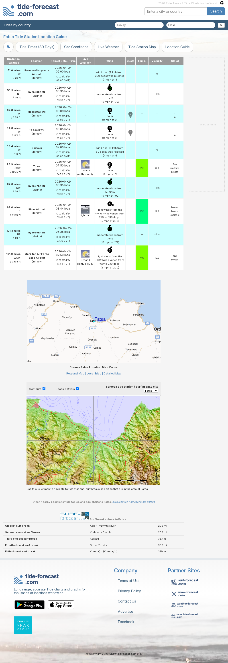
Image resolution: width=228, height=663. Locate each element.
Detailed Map (112, 373)
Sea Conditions (76, 47)
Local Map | (95, 373)
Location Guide (177, 47)
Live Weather (108, 47)
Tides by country (17, 25)
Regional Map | (76, 373)
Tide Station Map (142, 47)
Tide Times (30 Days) (37, 47)
